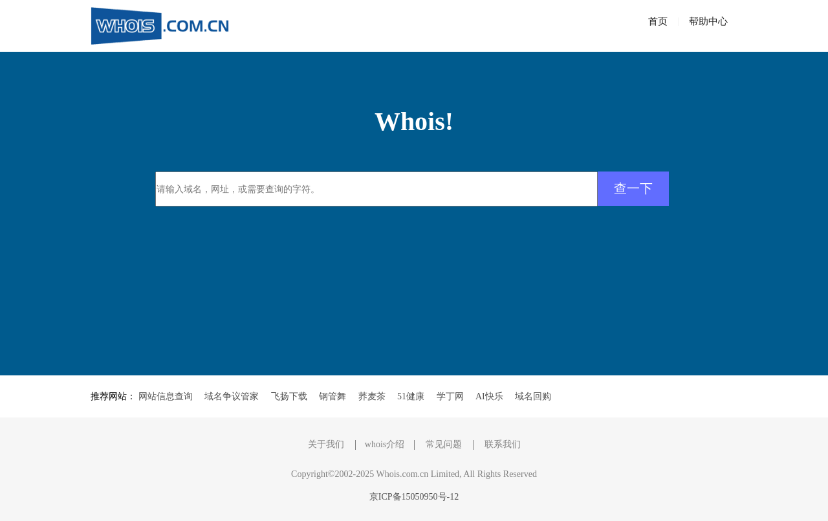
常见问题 (444, 444)
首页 (658, 21)
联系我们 (503, 444)
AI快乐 (489, 396)
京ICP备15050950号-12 (414, 497)
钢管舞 (332, 396)
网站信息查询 (165, 396)
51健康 (410, 396)
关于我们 (326, 444)
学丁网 (450, 396)
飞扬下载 (289, 396)
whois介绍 (384, 444)
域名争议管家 (231, 396)
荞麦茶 (372, 396)
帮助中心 (708, 21)
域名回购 (533, 396)
